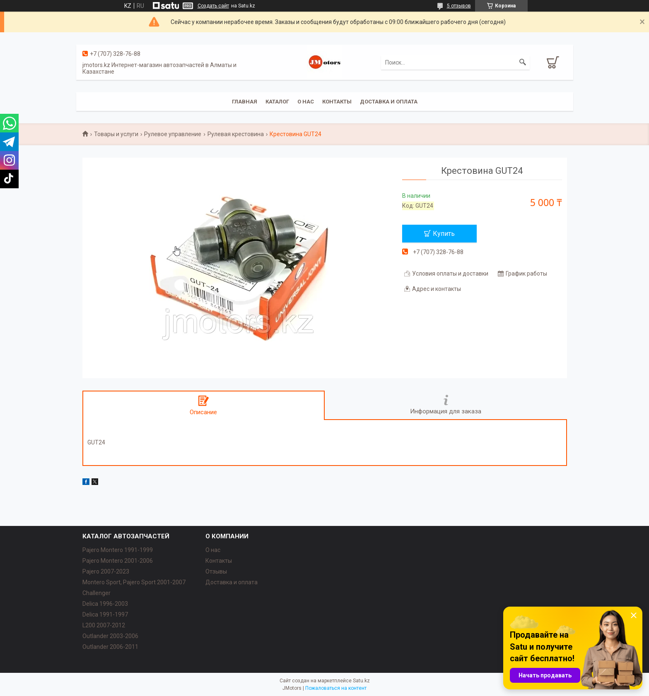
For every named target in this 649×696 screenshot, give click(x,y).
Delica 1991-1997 (105, 614)
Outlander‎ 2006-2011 (110, 646)
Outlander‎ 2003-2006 (110, 636)
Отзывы (216, 571)
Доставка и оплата (388, 101)
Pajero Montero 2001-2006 (117, 560)
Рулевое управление (172, 134)
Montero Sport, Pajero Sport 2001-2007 (134, 582)
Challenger (96, 593)
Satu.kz (361, 681)
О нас (305, 101)
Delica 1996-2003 (105, 603)
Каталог (277, 101)
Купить (444, 234)
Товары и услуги (116, 134)
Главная (244, 101)
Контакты (337, 101)
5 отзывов (459, 6)
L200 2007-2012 (103, 625)
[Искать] (522, 62)
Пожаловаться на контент (336, 688)
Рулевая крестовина (235, 134)
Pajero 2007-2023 (105, 571)
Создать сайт (213, 6)
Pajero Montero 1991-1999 (117, 550)
